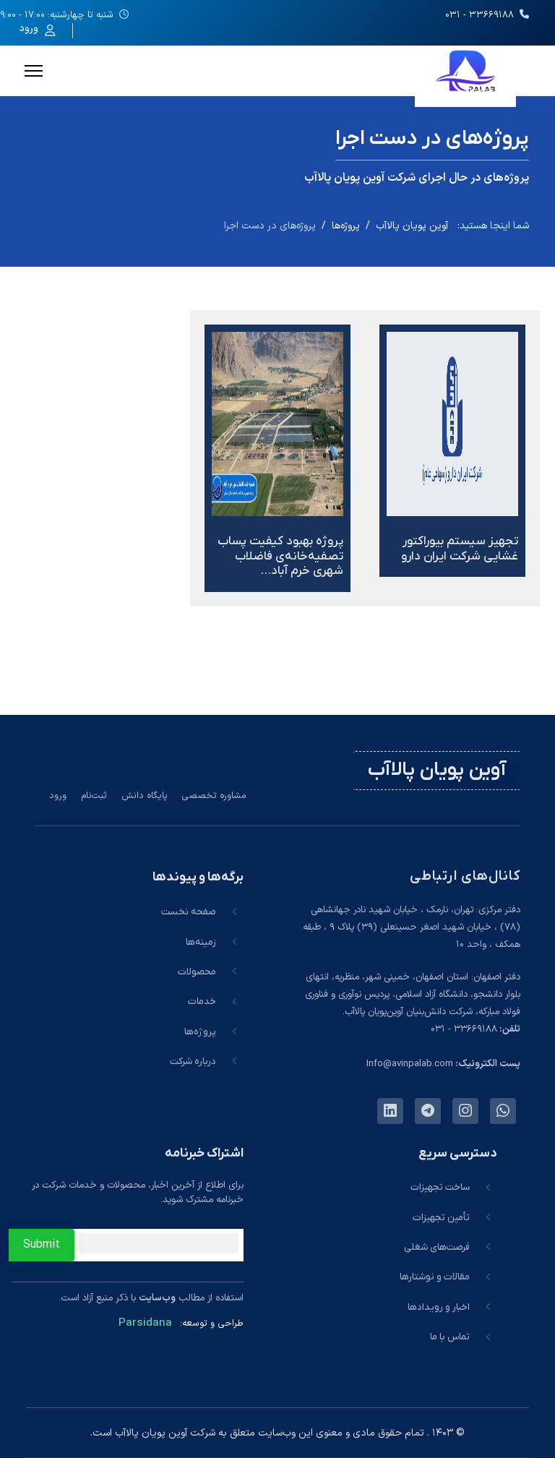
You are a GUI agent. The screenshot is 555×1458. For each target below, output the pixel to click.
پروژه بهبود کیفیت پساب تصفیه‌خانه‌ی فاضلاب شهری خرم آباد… (280, 556)
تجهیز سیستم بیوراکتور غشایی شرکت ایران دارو (459, 548)
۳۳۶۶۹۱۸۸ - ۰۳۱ (479, 15)
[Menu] (34, 71)
